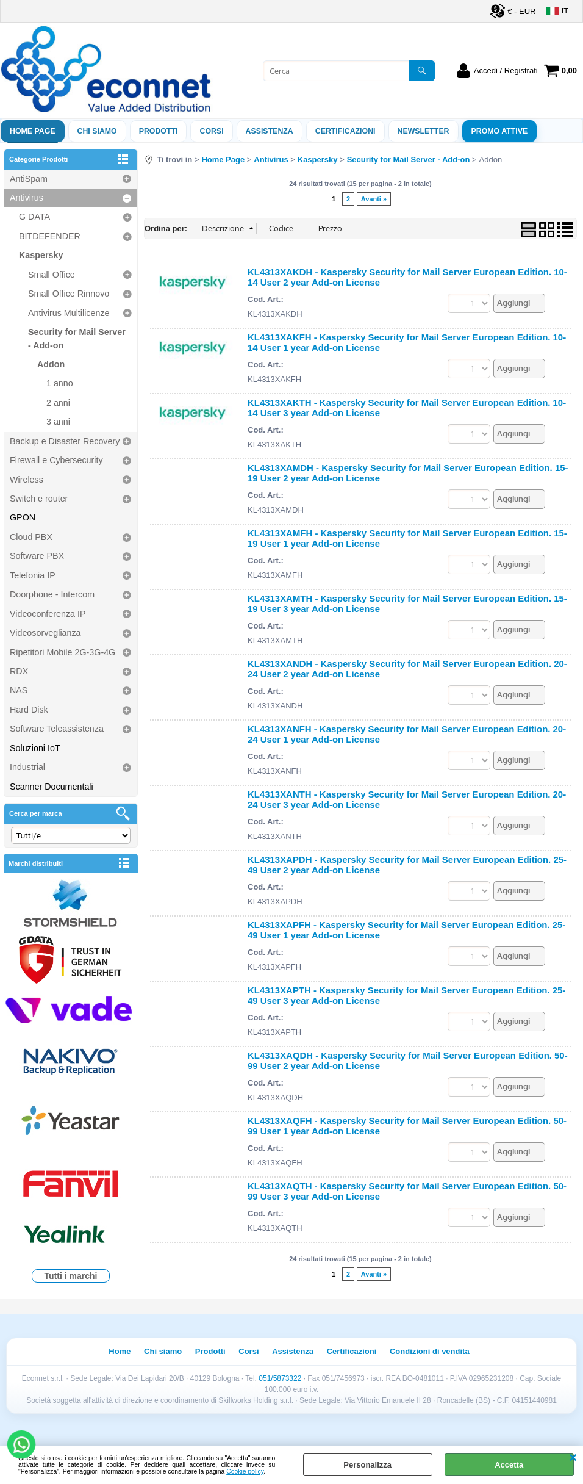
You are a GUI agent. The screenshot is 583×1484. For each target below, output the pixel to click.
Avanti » (374, 199)
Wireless (26, 479)
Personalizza (367, 1464)
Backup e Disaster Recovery (65, 441)
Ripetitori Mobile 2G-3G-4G (62, 652)
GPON (22, 517)
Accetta (509, 1464)
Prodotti (158, 131)
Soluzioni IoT (35, 748)
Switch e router (39, 498)
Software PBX (37, 556)
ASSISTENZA (269, 131)
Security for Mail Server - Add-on (77, 338)
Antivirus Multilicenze (68, 313)
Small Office (51, 274)
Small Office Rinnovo (68, 293)
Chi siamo (97, 131)
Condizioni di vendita (430, 1351)
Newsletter (423, 131)
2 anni (58, 403)
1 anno (59, 383)
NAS (18, 690)
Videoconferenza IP (48, 614)
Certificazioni (345, 131)
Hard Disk (29, 710)
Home (120, 1351)
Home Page (32, 131)
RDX (19, 671)
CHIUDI (573, 1458)
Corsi (211, 131)
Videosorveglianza (45, 633)
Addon (51, 364)
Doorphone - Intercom (52, 594)
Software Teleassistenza (57, 728)
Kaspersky (41, 255)
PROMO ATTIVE (499, 131)
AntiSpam (29, 179)
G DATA (34, 217)
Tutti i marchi (71, 1276)
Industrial (27, 767)
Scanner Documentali (51, 786)
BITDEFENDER (49, 236)
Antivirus (26, 198)
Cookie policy (244, 1471)
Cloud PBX (31, 537)
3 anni (58, 422)
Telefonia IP (32, 575)
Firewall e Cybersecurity (56, 460)
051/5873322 (280, 1378)
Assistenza (292, 1351)
